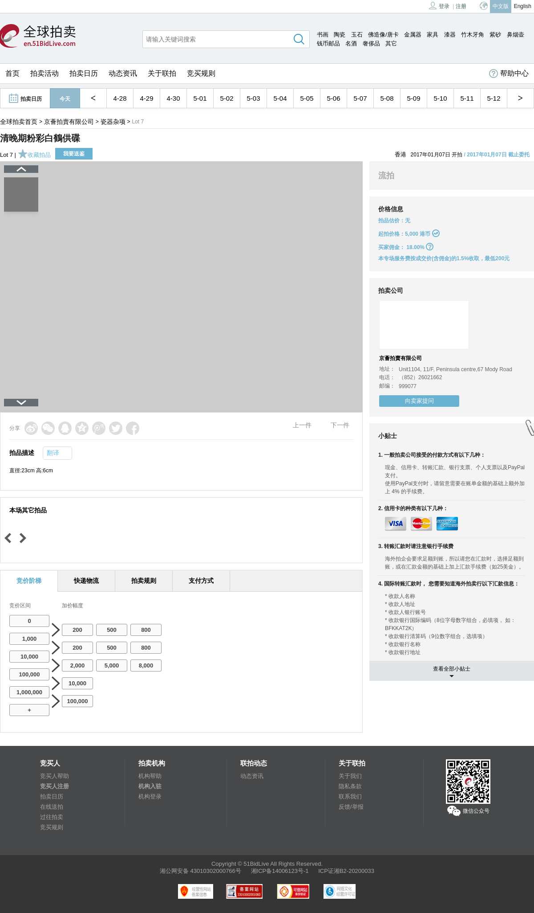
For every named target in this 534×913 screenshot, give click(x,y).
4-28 (119, 98)
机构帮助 (150, 776)
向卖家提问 (419, 400)
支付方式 (201, 580)
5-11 (466, 98)
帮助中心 (509, 73)
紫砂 (495, 34)
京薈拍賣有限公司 (69, 121)
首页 (12, 73)
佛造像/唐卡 (383, 34)
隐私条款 (350, 786)
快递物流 (86, 580)
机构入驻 (150, 786)
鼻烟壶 (515, 34)
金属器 (412, 34)
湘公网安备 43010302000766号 (200, 871)
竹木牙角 (472, 34)
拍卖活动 (44, 73)
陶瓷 (339, 34)
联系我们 (350, 796)
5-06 (333, 98)
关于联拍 (162, 73)
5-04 (280, 98)
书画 (322, 34)
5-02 (226, 98)
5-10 (440, 98)
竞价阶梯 (28, 580)
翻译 (53, 452)
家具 (432, 34)
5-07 (360, 98)
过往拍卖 (51, 817)
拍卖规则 (143, 580)
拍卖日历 (83, 73)
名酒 (351, 43)
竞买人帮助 (54, 776)
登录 (439, 5)
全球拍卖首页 (18, 121)
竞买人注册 (54, 786)
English (522, 6)
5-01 (199, 98)
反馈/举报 (351, 806)
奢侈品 (371, 43)
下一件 (340, 425)
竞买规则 (201, 73)
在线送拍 (51, 806)
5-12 (493, 98)
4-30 (173, 98)
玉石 (357, 34)
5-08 (386, 98)
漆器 (450, 34)
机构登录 (150, 796)
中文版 (501, 6)
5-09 (413, 98)
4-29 (146, 98)
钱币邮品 (328, 43)
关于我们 (350, 776)
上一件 (302, 425)
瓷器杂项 (113, 121)
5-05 (306, 98)
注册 (461, 6)
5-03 (253, 98)
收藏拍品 (34, 154)
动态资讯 (123, 73)
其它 (391, 43)
